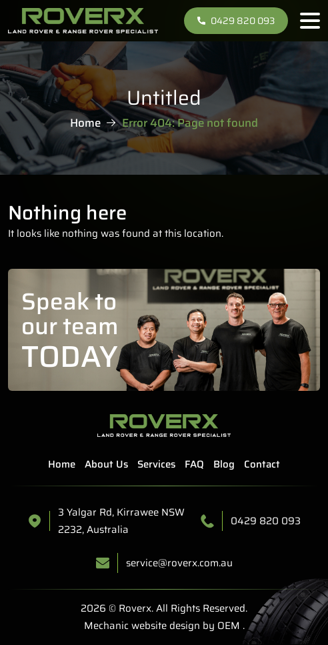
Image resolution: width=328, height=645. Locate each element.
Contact (262, 464)
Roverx (135, 608)
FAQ (194, 464)
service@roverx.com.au (179, 563)
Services (156, 464)
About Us (106, 464)
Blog (224, 464)
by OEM (220, 626)
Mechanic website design (142, 626)
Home (85, 123)
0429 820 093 (236, 20)
